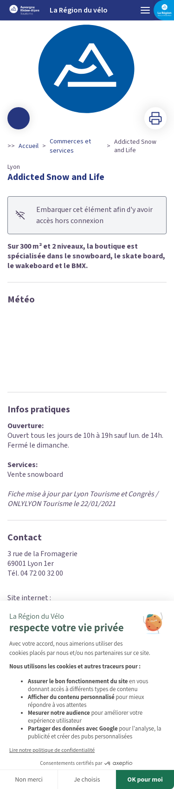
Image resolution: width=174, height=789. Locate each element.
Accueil (29, 146)
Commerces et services (70, 146)
